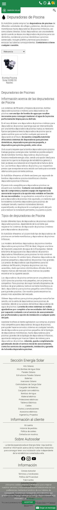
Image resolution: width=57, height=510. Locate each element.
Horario (44, 2)
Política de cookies (28, 431)
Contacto (40, 2)
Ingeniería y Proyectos (28, 415)
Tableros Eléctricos (28, 402)
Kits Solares (28, 366)
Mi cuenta (49, 2)
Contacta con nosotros (28, 434)
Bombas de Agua (28, 393)
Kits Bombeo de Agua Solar (28, 369)
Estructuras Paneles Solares (28, 375)
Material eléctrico (28, 396)
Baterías (28, 378)
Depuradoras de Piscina (22, 17)
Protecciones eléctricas (28, 399)
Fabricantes (28, 480)
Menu (4, 4)
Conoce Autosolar (28, 471)
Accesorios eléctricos (28, 412)
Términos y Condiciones (28, 474)
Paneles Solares (28, 372)
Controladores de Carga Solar (28, 384)
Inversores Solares (28, 381)
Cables (28, 406)
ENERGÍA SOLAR (11, 10)
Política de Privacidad (28, 477)
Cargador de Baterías (28, 387)
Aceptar (28, 502)
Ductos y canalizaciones (28, 409)
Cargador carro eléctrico (28, 390)
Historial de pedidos (28, 428)
